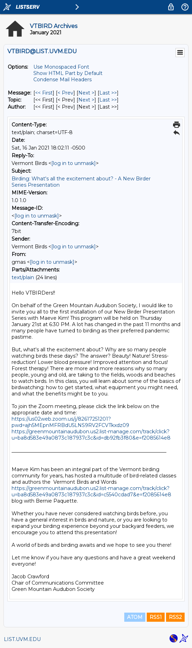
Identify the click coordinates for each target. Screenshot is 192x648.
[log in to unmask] (73, 163)
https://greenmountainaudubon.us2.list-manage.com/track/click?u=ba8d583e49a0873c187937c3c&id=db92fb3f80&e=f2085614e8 (91, 434)
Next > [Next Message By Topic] (86, 100)
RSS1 (156, 617)
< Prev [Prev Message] (65, 93)
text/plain (23, 277)
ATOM (135, 617)
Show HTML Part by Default (67, 73)
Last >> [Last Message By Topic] (108, 100)
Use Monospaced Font (61, 67)
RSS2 (175, 617)
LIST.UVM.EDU (22, 639)
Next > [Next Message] (86, 93)
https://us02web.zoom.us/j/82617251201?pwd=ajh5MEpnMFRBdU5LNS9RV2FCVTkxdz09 (70, 422)
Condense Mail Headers (62, 79)
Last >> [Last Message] (108, 93)
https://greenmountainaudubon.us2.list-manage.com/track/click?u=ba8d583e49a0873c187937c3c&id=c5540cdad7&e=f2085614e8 (91, 491)
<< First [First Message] (44, 93)
